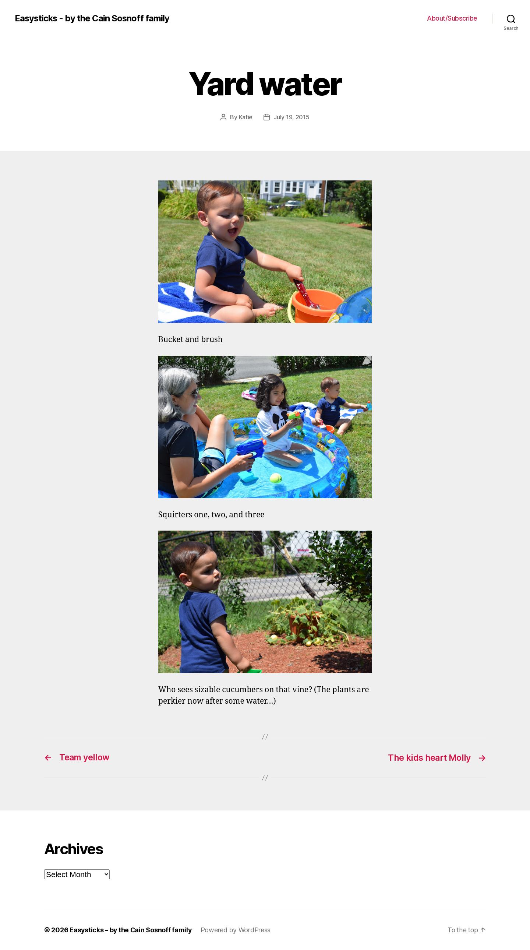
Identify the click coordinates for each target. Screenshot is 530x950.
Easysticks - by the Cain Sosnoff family (93, 18)
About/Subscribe (452, 18)
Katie (246, 117)
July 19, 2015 (291, 117)
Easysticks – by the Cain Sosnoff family (131, 929)
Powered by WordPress (237, 929)
